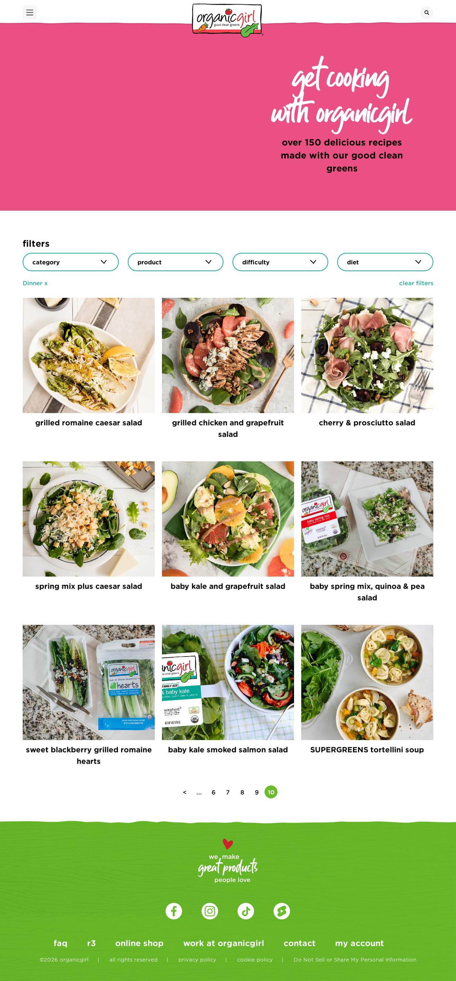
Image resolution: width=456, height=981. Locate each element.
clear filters (416, 282)
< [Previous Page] (185, 792)
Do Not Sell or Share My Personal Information (355, 960)
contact (300, 943)
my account (359, 943)
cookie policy (255, 960)
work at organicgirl (223, 943)
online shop (139, 943)
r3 (91, 943)
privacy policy (197, 960)
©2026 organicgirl (64, 960)
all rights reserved (133, 960)
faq (61, 943)
